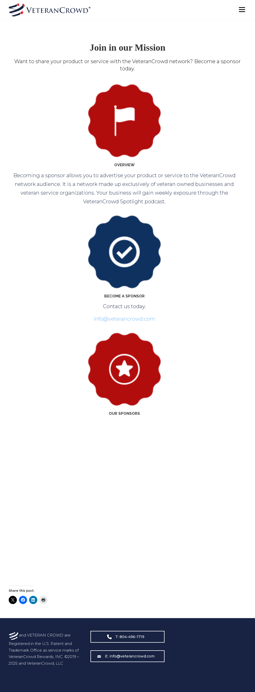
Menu (241, 9)
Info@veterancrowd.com (124, 319)
